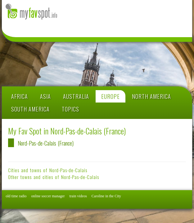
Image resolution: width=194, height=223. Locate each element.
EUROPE (110, 96)
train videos (78, 196)
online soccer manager (48, 196)
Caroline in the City (106, 196)
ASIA (45, 96)
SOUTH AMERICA (30, 109)
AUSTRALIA (76, 96)
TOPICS (70, 109)
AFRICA (19, 96)
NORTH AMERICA (151, 96)
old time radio (16, 196)
